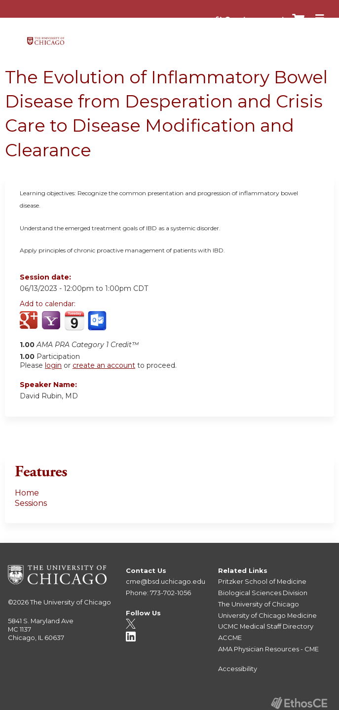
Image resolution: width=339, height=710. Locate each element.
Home (27, 492)
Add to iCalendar (74, 320)
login (53, 365)
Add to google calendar (30, 321)
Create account (255, 19)
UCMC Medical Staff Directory (265, 626)
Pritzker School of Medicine (262, 581)
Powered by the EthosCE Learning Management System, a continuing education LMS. (299, 703)
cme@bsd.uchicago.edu (165, 581)
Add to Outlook (98, 321)
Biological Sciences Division (262, 593)
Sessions (31, 503)
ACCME (230, 637)
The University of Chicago (70, 602)
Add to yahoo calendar (52, 321)
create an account (104, 365)
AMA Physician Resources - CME (268, 649)
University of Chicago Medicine (267, 615)
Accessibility (237, 669)
